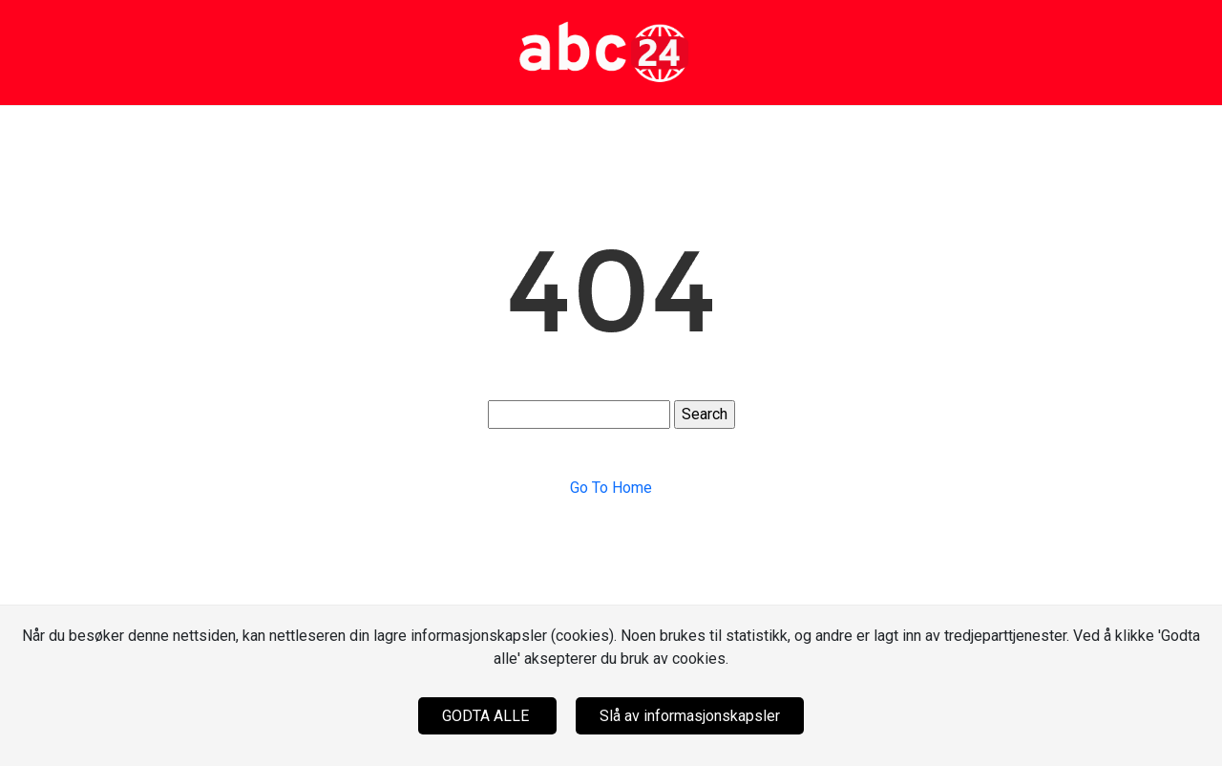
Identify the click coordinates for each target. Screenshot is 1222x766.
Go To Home (611, 488)
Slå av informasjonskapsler (690, 716)
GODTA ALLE (487, 716)
